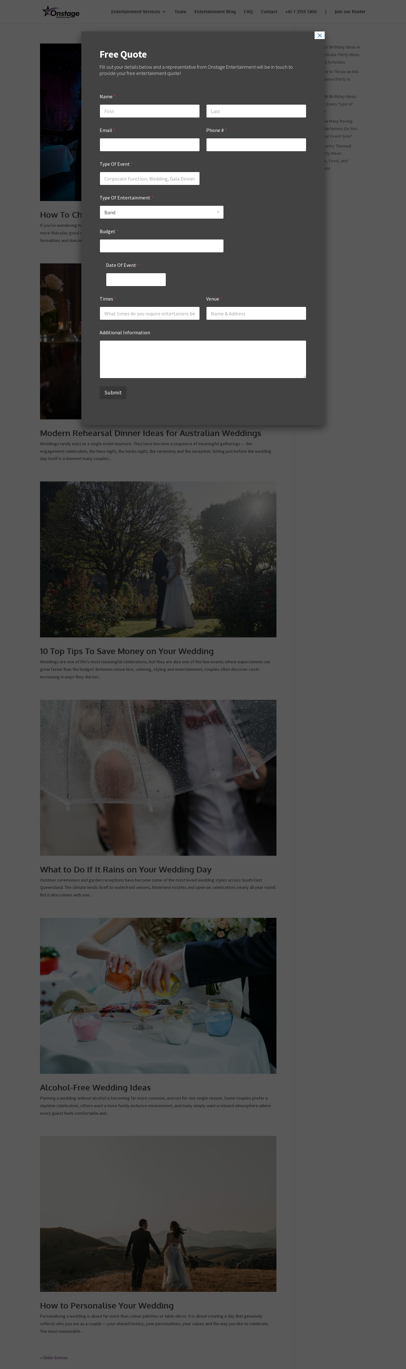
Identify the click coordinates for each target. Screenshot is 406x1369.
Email (107, 130)
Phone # (216, 130)
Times (108, 299)
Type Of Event (116, 164)
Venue (214, 299)
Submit (113, 392)
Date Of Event (122, 265)
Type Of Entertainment (127, 198)
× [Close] (319, 35)
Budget (109, 231)
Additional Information (125, 333)
